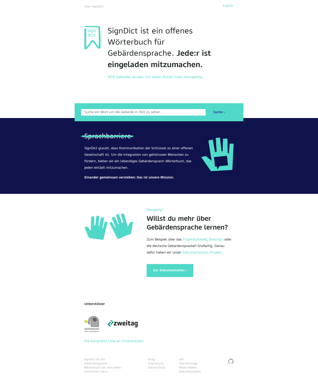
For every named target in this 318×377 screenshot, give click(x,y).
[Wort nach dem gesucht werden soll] (143, 112)
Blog (151, 360)
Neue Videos (188, 368)
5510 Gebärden (119, 77)
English (228, 6)
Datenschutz (156, 368)
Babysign (216, 239)
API (181, 360)
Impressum (155, 364)
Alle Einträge (188, 364)
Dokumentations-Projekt (201, 252)
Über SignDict (93, 7)
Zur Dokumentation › (170, 270)
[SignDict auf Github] (231, 362)
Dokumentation (190, 372)
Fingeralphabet (195, 239)
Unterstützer (94, 304)
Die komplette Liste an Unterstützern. (114, 341)
